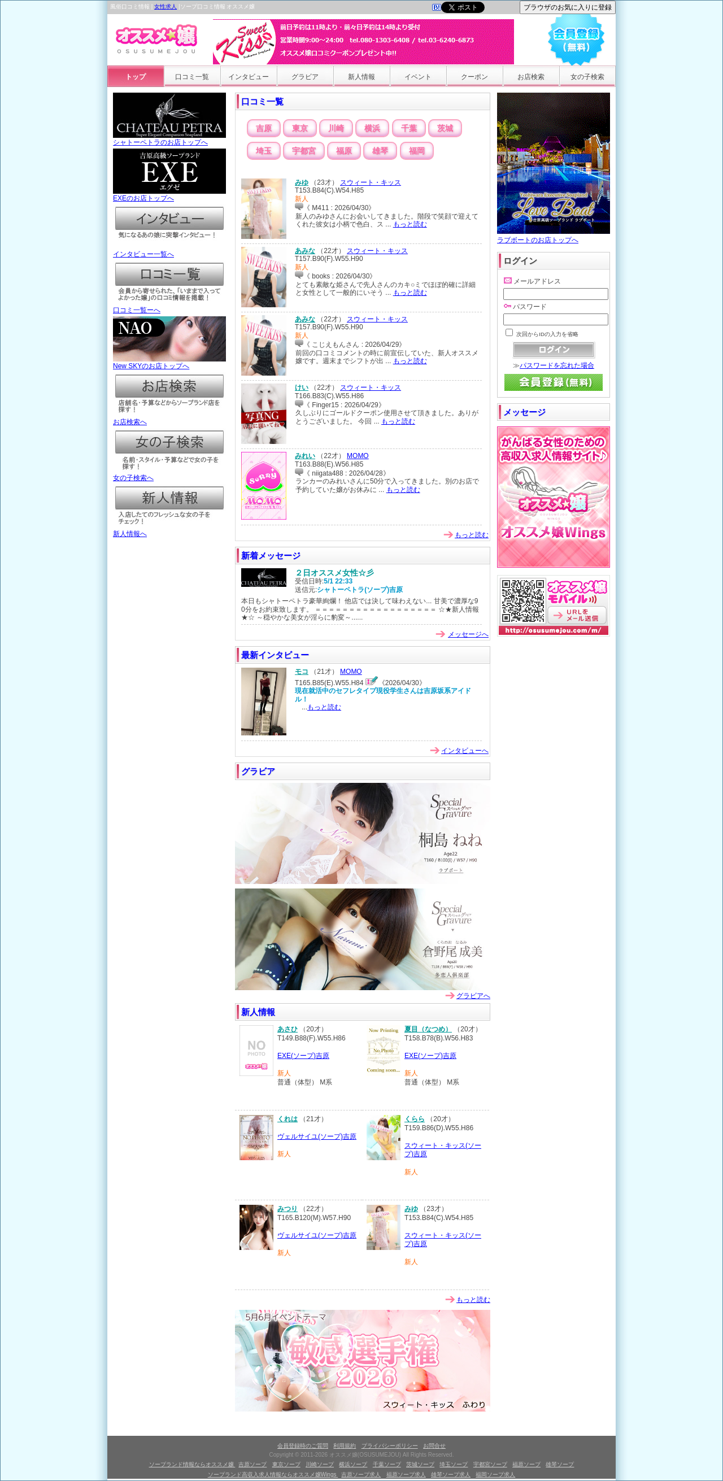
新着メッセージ (270, 555)
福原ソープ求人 (406, 1474)
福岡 (417, 150)
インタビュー (248, 77)
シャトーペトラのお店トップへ (169, 139)
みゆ (301, 182)
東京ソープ (286, 1464)
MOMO (358, 456)
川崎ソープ (320, 1464)
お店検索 (531, 77)
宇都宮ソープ (490, 1464)
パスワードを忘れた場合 (557, 365)
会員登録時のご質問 (302, 1446)
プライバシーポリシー (390, 1446)
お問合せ (434, 1446)
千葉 (409, 128)
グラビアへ (473, 996)
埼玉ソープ (453, 1464)
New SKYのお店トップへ (169, 362)
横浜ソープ (353, 1464)
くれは (287, 1119)
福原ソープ (526, 1464)
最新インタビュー (275, 655)
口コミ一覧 (192, 77)
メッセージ (524, 412)
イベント (418, 77)
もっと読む (410, 224)
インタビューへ (465, 751)
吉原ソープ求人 (361, 1474)
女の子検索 (587, 77)
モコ (301, 672)
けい (301, 387)
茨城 (445, 128)
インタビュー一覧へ (169, 250)
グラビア (305, 77)
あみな (305, 251)
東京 (300, 128)
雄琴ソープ (560, 1464)
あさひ (287, 1029)
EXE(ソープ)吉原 (303, 1056)
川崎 (336, 128)
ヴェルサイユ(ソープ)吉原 (316, 1136)
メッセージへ (468, 634)
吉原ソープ (252, 1464)
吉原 (264, 128)
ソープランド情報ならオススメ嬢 (192, 1464)
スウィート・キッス (370, 182)
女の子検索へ (169, 474)
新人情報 (361, 77)
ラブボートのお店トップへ (553, 236)
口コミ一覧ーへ (169, 306)
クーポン (474, 77)
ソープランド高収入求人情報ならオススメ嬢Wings (273, 1474)
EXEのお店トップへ (169, 195)
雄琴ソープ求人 (451, 1474)
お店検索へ (169, 418)
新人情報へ (169, 530)
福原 (344, 150)
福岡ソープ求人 (495, 1474)
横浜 (372, 128)
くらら (414, 1119)
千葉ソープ (387, 1464)
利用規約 (344, 1446)
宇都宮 (304, 150)
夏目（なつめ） (428, 1029)
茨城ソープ (420, 1464)
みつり (287, 1209)
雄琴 (380, 150)
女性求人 (165, 6)
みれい (305, 456)
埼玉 (264, 150)
